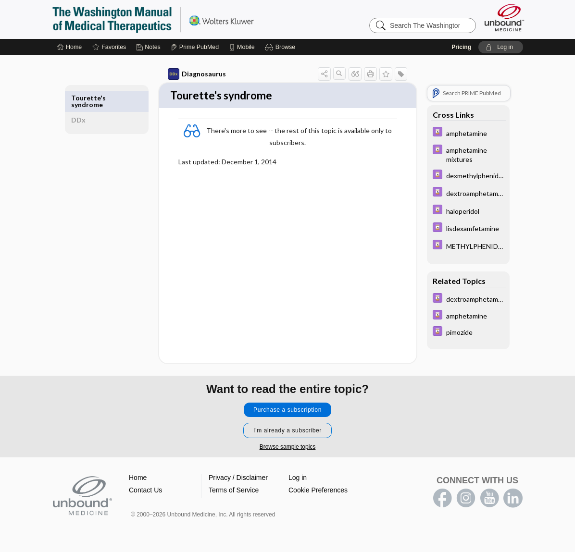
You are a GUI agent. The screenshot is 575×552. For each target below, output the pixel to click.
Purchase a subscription (287, 410)
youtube (489, 499)
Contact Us (145, 491)
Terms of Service (234, 491)
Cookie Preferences (318, 491)
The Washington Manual (172, 19)
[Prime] (195, 47)
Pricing (461, 47)
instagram (465, 499)
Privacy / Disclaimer (238, 478)
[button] (281, 47)
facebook (442, 499)
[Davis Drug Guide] (462, 133)
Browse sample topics (288, 447)
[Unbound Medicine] (504, 17)
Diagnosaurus (191, 74)
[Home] (69, 47)
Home (138, 478)
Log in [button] (297, 478)
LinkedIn (513, 499)
